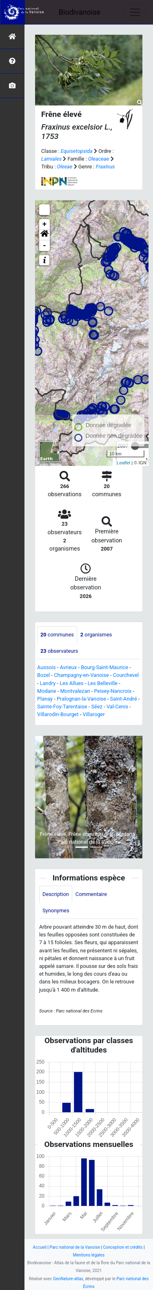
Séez (97, 706)
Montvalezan (75, 691)
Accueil (40, 1247)
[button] (44, 235)
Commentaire (91, 894)
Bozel (43, 675)
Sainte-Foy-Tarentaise (62, 706)
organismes (96, 635)
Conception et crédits (122, 1247)
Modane (46, 691)
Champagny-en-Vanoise (81, 675)
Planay (45, 699)
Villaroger (93, 714)
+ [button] (44, 224)
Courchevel (126, 675)
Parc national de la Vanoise (75, 1247)
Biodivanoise (79, 12)
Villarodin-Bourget (58, 714)
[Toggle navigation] (135, 12)
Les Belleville (103, 683)
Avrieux (68, 667)
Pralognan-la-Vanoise (81, 699)
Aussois (46, 667)
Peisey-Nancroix (112, 691)
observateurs (59, 651)
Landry (48, 683)
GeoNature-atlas (68, 1278)
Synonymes (55, 910)
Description (55, 894)
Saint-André (123, 699)
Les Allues (71, 683)
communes (57, 635)
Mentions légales (89, 1255)
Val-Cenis (117, 706)
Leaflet (123, 462)
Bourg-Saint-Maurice (104, 667)
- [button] (44, 246)
